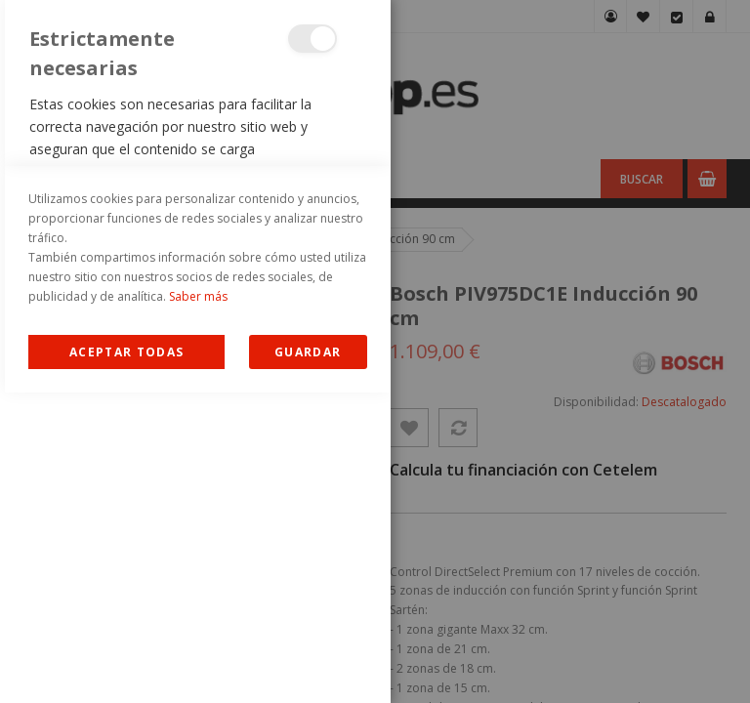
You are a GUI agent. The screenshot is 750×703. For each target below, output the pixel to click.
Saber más (198, 607)
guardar (307, 662)
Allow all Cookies (126, 662)
